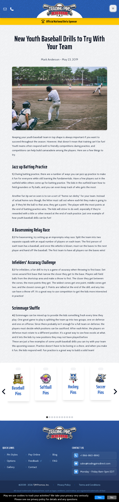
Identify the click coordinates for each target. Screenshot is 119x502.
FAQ (53, 460)
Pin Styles (11, 454)
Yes (99, 497)
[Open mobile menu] (113, 8)
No (111, 497)
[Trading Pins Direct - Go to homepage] (59, 433)
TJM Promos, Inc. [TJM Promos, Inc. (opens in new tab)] (41, 484)
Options (9, 460)
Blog (53, 454)
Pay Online (32, 454)
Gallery (9, 467)
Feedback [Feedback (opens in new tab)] (34, 461)
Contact (31, 467)
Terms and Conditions (89, 484)
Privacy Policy (64, 484)
